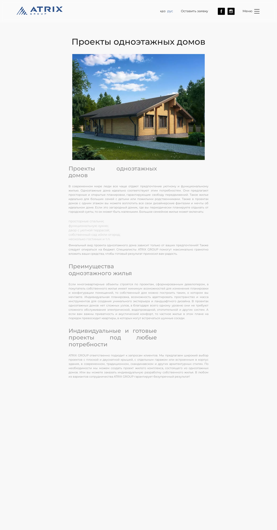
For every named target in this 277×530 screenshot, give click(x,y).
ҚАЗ (163, 11)
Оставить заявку (194, 11)
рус (170, 11)
